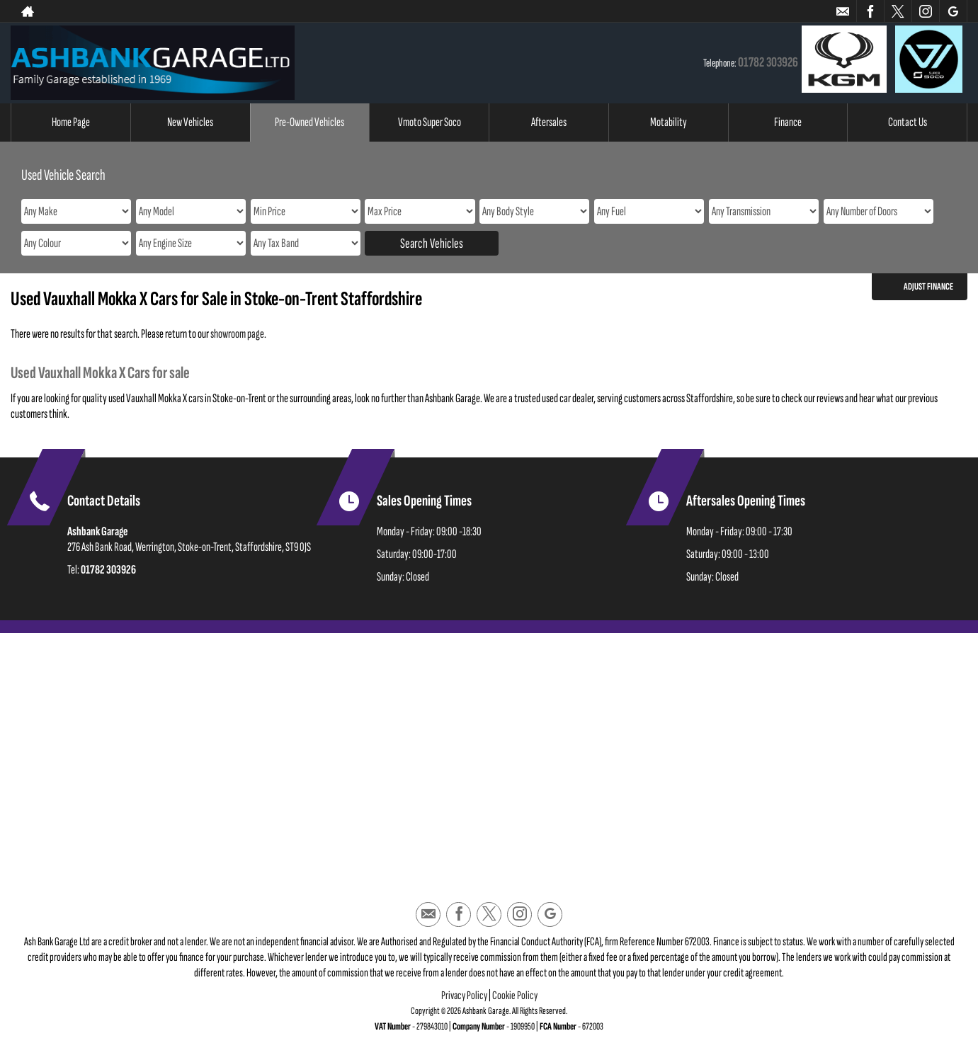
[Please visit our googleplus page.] (953, 11)
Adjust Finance (928, 286)
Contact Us (907, 122)
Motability (668, 122)
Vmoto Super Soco (429, 122)
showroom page (237, 333)
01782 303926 (768, 62)
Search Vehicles (431, 243)
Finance (788, 122)
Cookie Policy (515, 995)
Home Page (71, 122)
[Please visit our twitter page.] (897, 11)
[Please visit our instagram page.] (925, 11)
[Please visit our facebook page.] (870, 11)
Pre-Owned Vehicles (309, 122)
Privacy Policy (464, 995)
